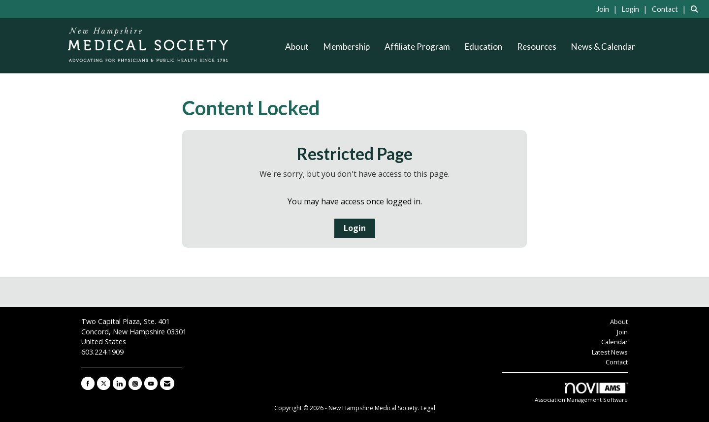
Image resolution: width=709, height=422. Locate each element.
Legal (427, 408)
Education (483, 46)
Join (622, 331)
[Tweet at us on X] (103, 383)
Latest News (610, 352)
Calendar (614, 341)
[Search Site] (696, 8)
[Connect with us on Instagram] (135, 383)
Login (355, 228)
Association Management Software (581, 393)
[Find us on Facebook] (88, 383)
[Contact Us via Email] (167, 383)
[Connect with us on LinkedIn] (119, 383)
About (297, 46)
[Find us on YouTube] (151, 383)
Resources (536, 46)
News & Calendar (603, 46)
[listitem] (608, 8)
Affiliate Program (417, 46)
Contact (617, 361)
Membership (346, 46)
